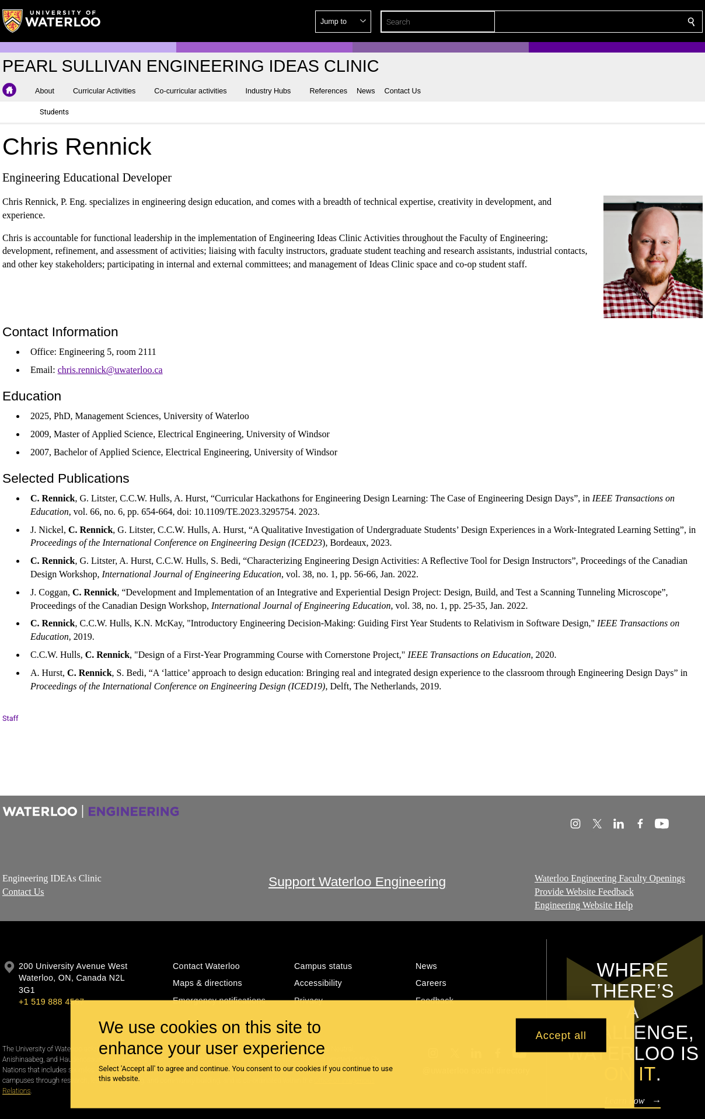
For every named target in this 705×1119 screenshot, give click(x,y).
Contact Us (23, 891)
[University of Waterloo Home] (52, 21)
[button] (607, 21)
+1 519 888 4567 (51, 1001)
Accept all (561, 1035)
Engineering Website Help (584, 904)
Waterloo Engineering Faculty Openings (610, 878)
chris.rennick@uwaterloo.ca (110, 370)
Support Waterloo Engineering (357, 881)
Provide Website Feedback (584, 891)
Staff (10, 718)
